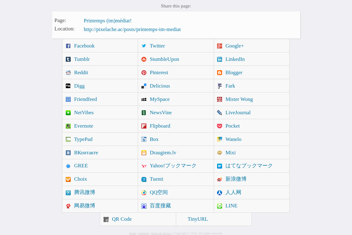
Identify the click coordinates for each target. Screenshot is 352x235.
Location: (65, 29)
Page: (60, 20)
